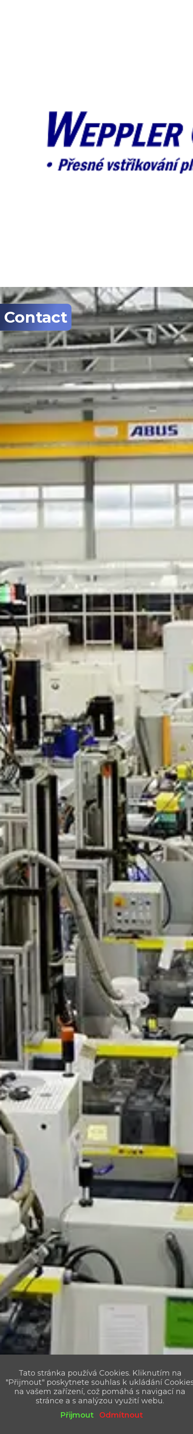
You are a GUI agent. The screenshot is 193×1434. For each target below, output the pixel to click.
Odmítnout (121, 1415)
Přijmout (77, 1415)
